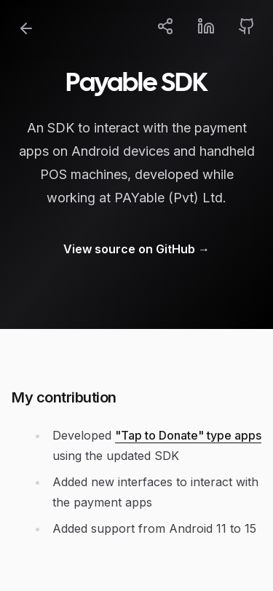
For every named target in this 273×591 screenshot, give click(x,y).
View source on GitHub (136, 249)
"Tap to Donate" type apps (188, 435)
